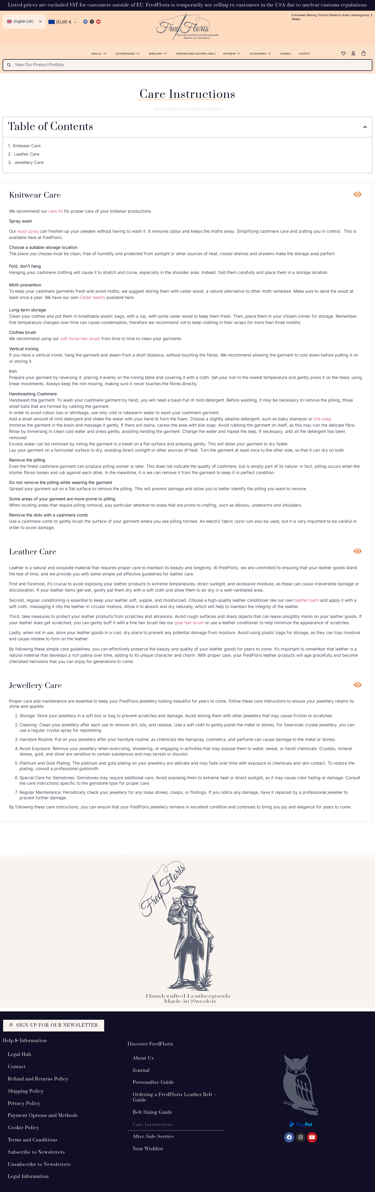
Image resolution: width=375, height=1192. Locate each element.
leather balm (307, 600)
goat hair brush (189, 622)
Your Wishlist (148, 1149)
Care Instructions (153, 1124)
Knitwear (231, 54)
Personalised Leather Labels (195, 53)
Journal (285, 53)
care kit (55, 211)
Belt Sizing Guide (152, 1112)
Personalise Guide (153, 1082)
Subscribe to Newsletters (36, 1152)
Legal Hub (19, 1055)
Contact (304, 53)
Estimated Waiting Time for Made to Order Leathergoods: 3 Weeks (332, 17)
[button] (365, 127)
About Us (143, 1058)
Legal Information (28, 1176)
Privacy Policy (24, 1103)
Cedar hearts (92, 297)
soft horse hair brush (80, 338)
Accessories (260, 54)
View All (98, 54)
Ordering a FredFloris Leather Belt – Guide (175, 1097)
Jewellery (158, 54)
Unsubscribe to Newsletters (39, 1164)
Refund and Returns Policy (38, 1079)
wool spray (28, 231)
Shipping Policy (26, 1091)
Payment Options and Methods (43, 1116)
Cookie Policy (23, 1128)
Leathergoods (127, 54)
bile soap (322, 418)
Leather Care (26, 154)
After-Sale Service (153, 1137)
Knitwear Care (27, 145)
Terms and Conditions (33, 1140)
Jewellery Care (28, 162)
